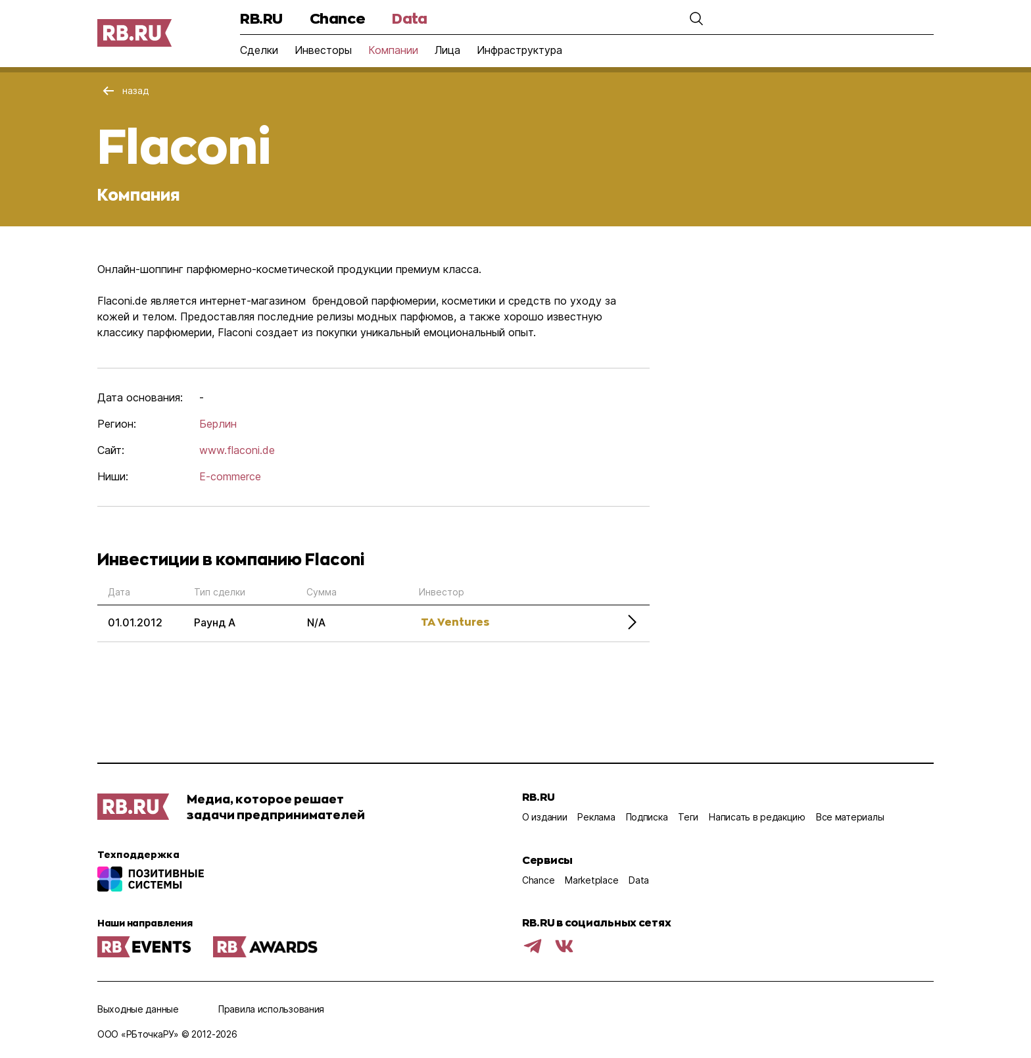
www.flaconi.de (237, 450)
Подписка (647, 816)
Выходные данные (138, 1009)
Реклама (596, 816)
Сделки (259, 50)
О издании (544, 816)
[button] (696, 18)
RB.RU (261, 18)
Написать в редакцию (757, 816)
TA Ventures (455, 621)
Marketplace (591, 880)
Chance (337, 18)
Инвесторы (323, 50)
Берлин (218, 423)
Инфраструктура (519, 50)
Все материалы (850, 816)
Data (409, 18)
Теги (688, 816)
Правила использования (271, 1009)
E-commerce (230, 476)
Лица (447, 50)
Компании (393, 50)
